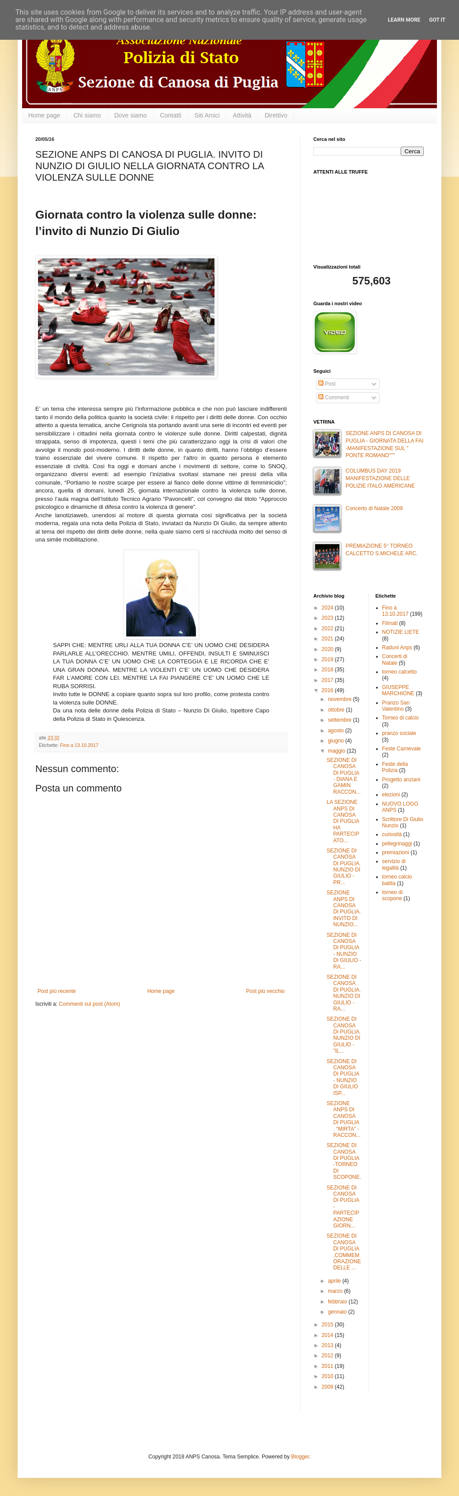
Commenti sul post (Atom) (89, 1004)
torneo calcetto (399, 672)
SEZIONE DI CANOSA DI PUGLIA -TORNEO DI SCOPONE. (344, 1161)
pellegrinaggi (397, 844)
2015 (328, 1325)
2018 (328, 670)
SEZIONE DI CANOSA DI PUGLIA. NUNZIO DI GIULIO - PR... (344, 867)
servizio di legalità (394, 864)
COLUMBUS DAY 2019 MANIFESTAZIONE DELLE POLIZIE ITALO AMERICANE (380, 478)
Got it (437, 20)
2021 (328, 639)
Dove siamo (130, 115)
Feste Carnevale (401, 749)
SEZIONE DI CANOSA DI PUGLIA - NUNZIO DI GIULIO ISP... (343, 1077)
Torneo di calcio (400, 718)
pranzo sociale (399, 733)
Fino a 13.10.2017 (79, 745)
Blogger (300, 1457)
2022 (328, 628)
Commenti (333, 397)
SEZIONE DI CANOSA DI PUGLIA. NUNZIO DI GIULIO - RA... (344, 993)
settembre (340, 720)
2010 (328, 1376)
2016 (328, 690)
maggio (337, 751)
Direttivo (276, 115)
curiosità (392, 834)
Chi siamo (87, 115)
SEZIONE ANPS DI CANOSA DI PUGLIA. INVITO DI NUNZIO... (344, 909)
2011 (328, 1366)
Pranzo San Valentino (396, 706)
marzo (336, 1291)
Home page (44, 115)
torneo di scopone (392, 895)
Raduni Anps (397, 647)
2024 (328, 608)
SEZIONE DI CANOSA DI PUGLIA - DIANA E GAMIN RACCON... (344, 776)
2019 (328, 659)
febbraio (338, 1302)
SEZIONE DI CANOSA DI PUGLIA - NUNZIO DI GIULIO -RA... (344, 951)
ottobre (337, 710)
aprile (335, 1281)
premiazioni (395, 852)
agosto (336, 730)
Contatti (170, 115)
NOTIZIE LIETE (400, 632)
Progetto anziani (401, 779)
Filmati (390, 623)
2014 (328, 1335)
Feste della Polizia (395, 767)
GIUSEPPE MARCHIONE (398, 690)
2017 (328, 680)
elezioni (391, 795)
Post (326, 384)
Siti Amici (207, 115)
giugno (336, 741)
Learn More (404, 20)
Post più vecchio (265, 991)
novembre (340, 699)
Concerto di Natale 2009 (374, 508)
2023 (328, 618)
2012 (328, 1355)
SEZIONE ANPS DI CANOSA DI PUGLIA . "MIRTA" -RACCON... (344, 1119)
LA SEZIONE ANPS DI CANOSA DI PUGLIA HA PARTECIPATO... (343, 821)
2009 (328, 1387)
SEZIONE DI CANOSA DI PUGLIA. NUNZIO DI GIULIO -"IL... (344, 1035)
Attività (242, 115)
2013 (328, 1345)
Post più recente (57, 991)
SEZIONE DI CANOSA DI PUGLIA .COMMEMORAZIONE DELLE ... (344, 1252)
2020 (328, 649)
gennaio (338, 1312)
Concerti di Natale (394, 659)
